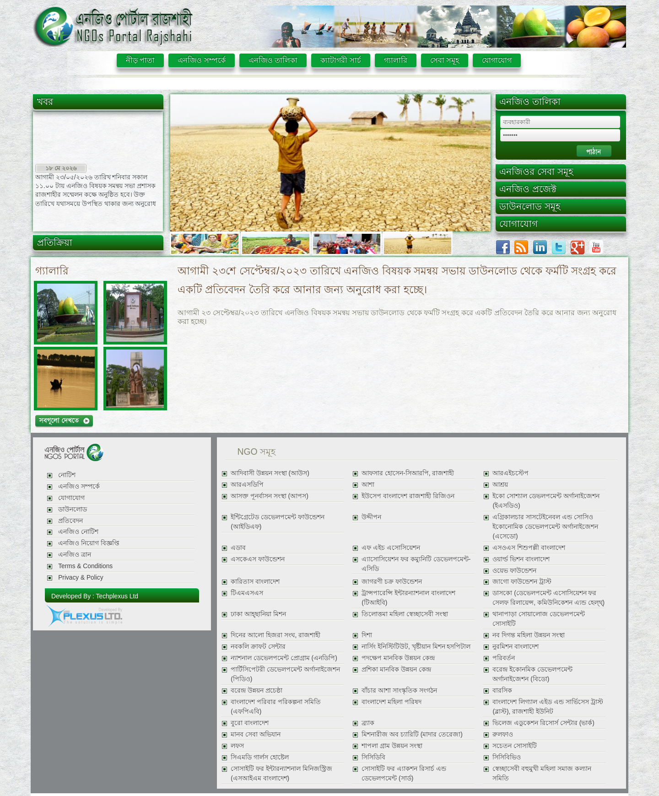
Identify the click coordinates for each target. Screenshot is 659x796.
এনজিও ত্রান (74, 554)
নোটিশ (67, 475)
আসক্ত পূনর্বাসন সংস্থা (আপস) (269, 496)
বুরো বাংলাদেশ (250, 723)
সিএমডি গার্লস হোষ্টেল (260, 757)
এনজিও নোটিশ (78, 531)
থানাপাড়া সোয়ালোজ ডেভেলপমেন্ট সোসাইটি (538, 619)
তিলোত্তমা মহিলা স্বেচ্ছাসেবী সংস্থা (405, 614)
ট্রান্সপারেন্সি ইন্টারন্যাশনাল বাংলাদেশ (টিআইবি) (408, 598)
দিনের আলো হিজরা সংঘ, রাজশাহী (275, 635)
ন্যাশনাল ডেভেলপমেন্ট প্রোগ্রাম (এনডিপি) (284, 658)
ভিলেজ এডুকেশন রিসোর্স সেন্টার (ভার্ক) (543, 723)
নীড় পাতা (140, 60)
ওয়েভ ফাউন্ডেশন (514, 570)
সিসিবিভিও (506, 757)
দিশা (367, 635)
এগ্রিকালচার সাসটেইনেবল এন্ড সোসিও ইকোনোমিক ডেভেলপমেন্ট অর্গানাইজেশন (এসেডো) (545, 527)
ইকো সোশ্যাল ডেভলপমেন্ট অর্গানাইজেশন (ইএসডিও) (545, 501)
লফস (237, 745)
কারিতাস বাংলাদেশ (255, 581)
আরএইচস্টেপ (510, 473)
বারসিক (502, 690)
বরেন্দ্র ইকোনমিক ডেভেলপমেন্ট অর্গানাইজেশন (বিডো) (532, 674)
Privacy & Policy (80, 577)
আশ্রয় (500, 484)
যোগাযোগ (497, 60)
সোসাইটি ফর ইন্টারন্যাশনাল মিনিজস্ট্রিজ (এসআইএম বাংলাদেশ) (281, 773)
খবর (45, 102)
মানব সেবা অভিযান (256, 734)
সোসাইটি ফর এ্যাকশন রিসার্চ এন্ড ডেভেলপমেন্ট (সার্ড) (404, 773)
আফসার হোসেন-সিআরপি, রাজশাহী (408, 473)
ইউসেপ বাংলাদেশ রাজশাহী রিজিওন (408, 496)
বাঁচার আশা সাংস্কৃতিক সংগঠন (399, 690)
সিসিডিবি (373, 757)
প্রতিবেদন (70, 520)
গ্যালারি (395, 60)
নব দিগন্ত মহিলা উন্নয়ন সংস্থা (528, 635)
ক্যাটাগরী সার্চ (340, 60)
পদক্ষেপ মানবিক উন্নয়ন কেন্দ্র (398, 658)
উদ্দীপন (371, 517)
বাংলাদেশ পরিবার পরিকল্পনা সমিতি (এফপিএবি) (275, 707)
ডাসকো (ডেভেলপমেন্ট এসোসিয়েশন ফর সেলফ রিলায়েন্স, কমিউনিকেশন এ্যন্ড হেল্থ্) (548, 598)
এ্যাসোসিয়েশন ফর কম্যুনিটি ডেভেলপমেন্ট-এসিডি (416, 564)
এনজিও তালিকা (272, 60)
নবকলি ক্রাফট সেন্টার (258, 646)
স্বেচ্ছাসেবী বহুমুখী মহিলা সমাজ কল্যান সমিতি (541, 773)
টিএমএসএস (247, 593)
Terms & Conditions (85, 566)
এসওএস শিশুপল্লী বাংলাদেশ (528, 547)
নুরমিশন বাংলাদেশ (515, 646)
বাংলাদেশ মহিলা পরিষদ (391, 702)
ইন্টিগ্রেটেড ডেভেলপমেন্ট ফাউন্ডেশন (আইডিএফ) (277, 522)
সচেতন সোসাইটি (514, 745)
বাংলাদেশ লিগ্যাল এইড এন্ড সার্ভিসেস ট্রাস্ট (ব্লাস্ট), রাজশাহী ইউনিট (547, 707)
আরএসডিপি (247, 484)
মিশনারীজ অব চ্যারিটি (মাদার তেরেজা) (412, 734)
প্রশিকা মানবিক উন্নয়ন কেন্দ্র (396, 669)
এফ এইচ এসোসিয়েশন (391, 547)
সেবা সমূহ (444, 60)
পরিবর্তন (503, 658)
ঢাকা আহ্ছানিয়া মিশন (258, 614)
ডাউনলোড (72, 509)
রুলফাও (502, 734)
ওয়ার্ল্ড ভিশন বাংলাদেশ (521, 559)
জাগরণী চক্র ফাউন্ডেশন (392, 581)
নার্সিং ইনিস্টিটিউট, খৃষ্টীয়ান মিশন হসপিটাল (416, 646)
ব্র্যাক (368, 723)
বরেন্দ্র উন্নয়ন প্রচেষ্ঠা (256, 690)
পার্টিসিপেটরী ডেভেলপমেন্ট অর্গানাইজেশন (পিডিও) (285, 674)
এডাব (238, 547)
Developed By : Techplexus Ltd (94, 596)
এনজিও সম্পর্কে (201, 60)
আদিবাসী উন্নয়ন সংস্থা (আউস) (270, 473)
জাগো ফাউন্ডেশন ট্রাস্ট (521, 581)
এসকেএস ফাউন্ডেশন (258, 559)
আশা (368, 484)
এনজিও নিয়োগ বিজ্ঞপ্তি (88, 543)
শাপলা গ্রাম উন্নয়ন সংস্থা (392, 745)
